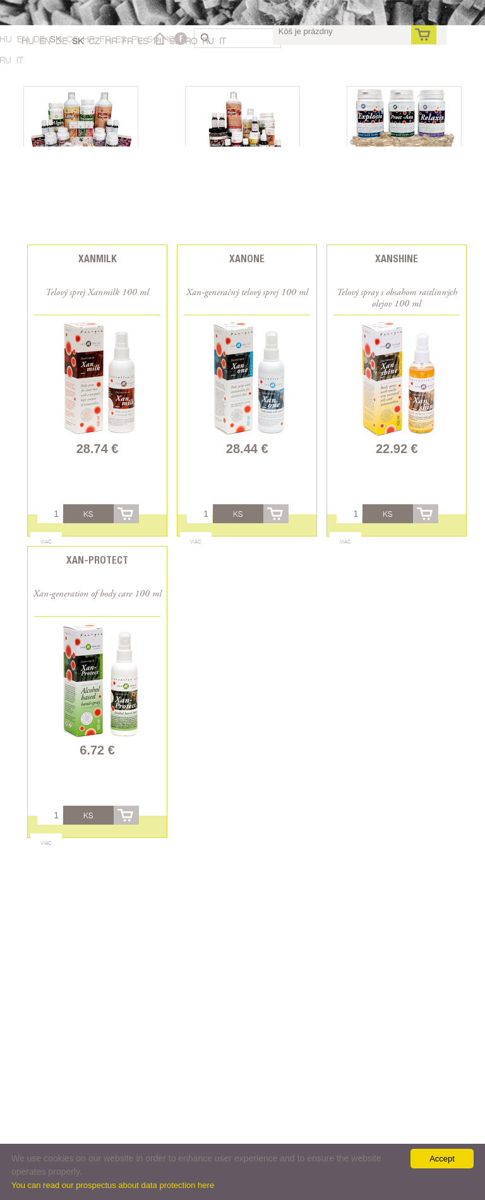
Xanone (247, 259)
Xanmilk (97, 259)
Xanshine (396, 259)
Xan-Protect (97, 560)
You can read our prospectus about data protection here (112, 1185)
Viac (46, 541)
